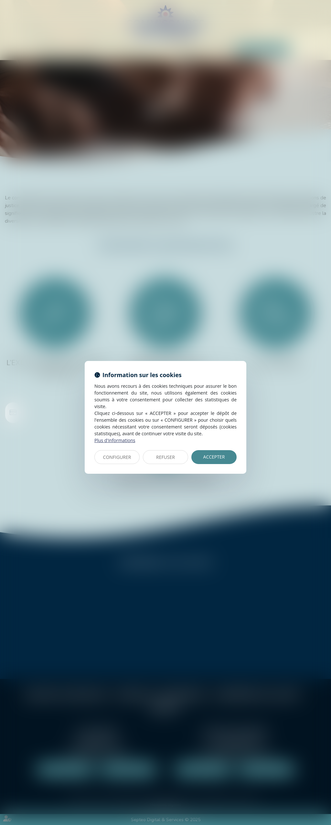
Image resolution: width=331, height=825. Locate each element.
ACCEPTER (214, 457)
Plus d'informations (114, 440)
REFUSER (165, 457)
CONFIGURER (117, 457)
